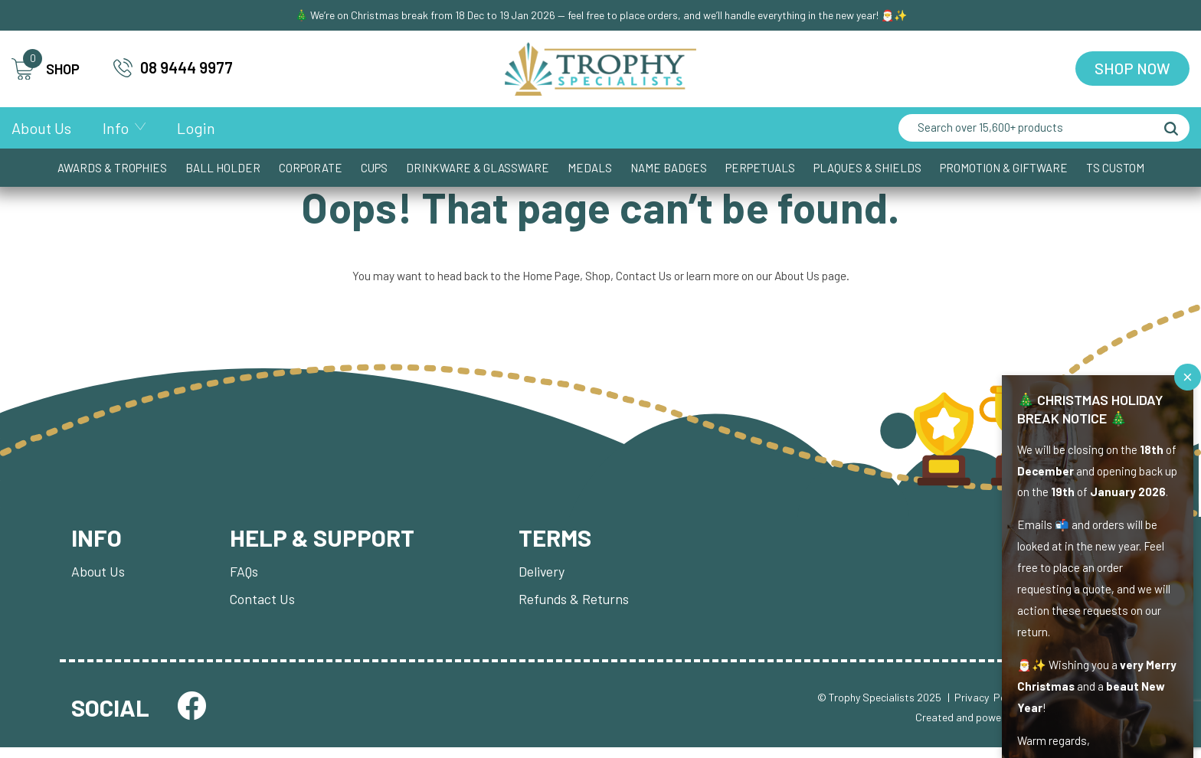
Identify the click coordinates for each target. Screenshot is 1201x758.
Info (116, 129)
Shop (596, 280)
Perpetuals (760, 169)
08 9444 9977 (173, 68)
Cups (374, 169)
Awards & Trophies (112, 169)
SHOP (45, 70)
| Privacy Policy (984, 707)
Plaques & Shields (867, 169)
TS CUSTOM (1115, 169)
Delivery (547, 578)
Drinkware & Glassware (477, 169)
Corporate (310, 169)
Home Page (548, 280)
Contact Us (643, 280)
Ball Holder (222, 169)
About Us (41, 129)
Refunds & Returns (579, 608)
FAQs (245, 578)
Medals (590, 169)
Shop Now (1132, 69)
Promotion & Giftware (1004, 169)
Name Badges (668, 169)
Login (196, 129)
